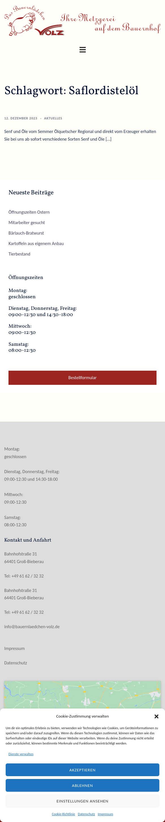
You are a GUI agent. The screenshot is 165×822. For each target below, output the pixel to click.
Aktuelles (53, 118)
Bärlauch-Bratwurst (26, 233)
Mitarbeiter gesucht (26, 222)
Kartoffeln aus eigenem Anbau (36, 243)
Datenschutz (86, 814)
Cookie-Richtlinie (63, 814)
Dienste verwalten (20, 754)
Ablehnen (82, 785)
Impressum (105, 814)
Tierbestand (19, 254)
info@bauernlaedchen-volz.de (32, 626)
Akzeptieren (82, 769)
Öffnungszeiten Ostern (29, 212)
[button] (156, 716)
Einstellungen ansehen (83, 801)
